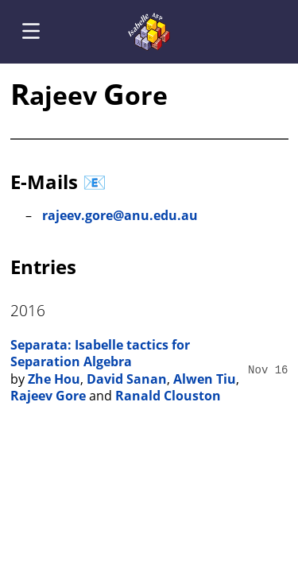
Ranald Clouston (168, 395)
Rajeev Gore (48, 395)
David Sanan (127, 379)
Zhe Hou (54, 379)
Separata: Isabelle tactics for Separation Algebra (100, 353)
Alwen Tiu (204, 379)
